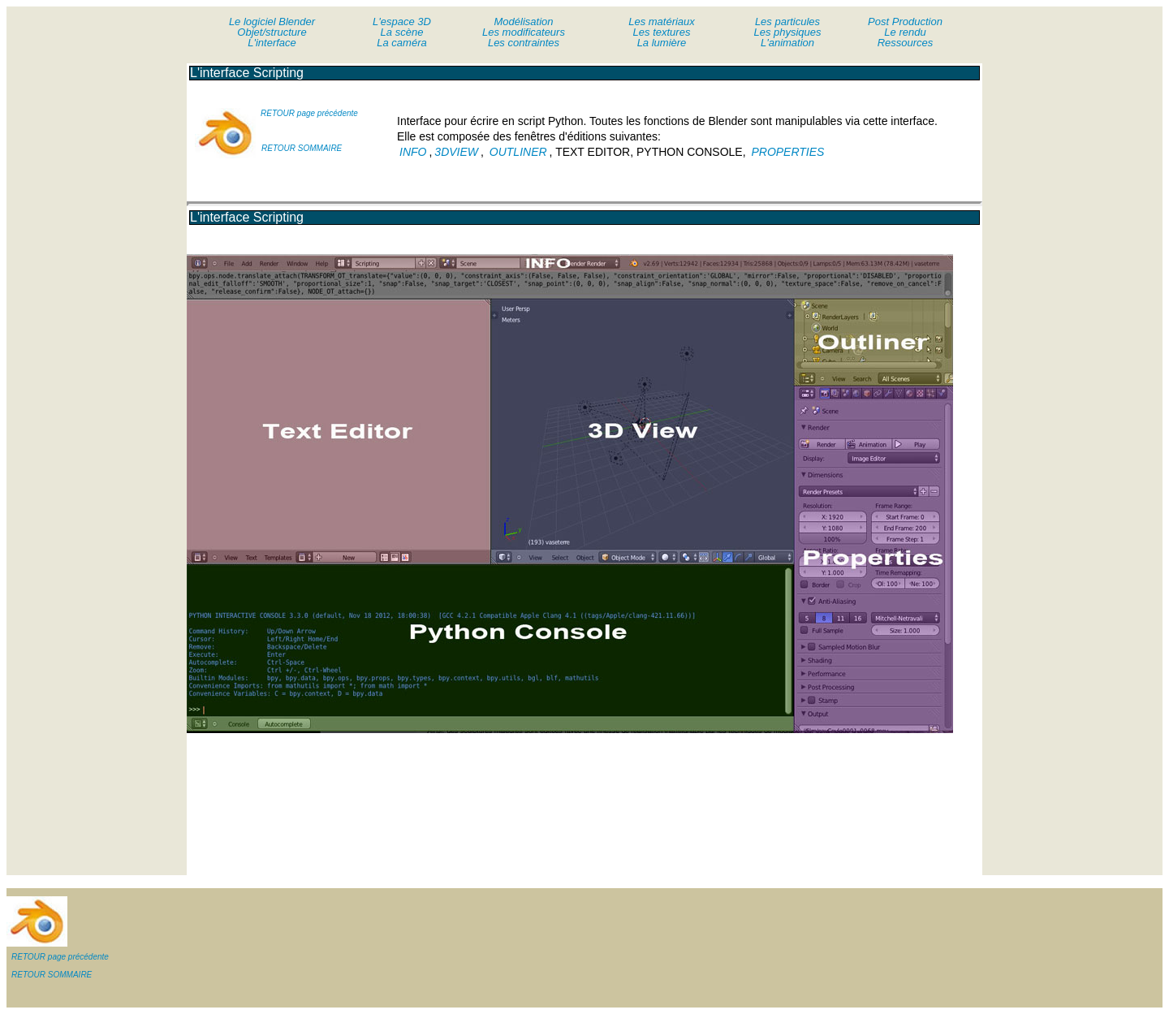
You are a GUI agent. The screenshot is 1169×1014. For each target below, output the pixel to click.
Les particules (787, 21)
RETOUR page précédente (309, 113)
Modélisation (524, 21)
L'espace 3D (402, 21)
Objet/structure (271, 32)
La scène (402, 32)
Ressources (906, 43)
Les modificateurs (523, 32)
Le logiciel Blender (272, 21)
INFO (412, 151)
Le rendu (904, 32)
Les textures (662, 32)
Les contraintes (523, 43)
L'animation (787, 43)
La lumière (662, 43)
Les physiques (787, 32)
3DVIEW (456, 151)
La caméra (401, 43)
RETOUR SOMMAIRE (301, 148)
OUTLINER (518, 151)
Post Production (905, 21)
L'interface (272, 43)
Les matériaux (661, 21)
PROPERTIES (787, 151)
